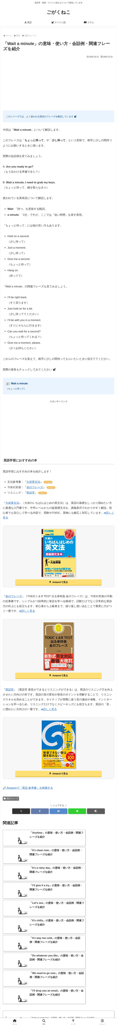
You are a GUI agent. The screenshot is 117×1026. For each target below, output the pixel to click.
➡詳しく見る (27, 610)
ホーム (20, 1011)
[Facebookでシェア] (40, 811)
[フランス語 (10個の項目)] (83, 986)
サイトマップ (96, 1011)
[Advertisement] (58, 82)
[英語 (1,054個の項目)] (11, 981)
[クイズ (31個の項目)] (73, 981)
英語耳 (30, 492)
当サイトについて (59, 1011)
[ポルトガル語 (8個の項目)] (14, 991)
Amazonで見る (60, 582)
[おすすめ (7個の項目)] (69, 991)
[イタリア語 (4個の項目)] (15, 996)
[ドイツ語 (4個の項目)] (38, 996)
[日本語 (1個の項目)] (104, 996)
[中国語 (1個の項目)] (83, 996)
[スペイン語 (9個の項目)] (104, 986)
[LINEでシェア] (77, 811)
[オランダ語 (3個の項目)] (61, 996)
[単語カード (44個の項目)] (54, 981)
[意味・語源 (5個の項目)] (89, 991)
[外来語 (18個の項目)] (106, 981)
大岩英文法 (33, 481)
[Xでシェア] (21, 811)
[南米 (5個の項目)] (106, 991)
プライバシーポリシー (87, 1015)
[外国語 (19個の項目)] (89, 981)
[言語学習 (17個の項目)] (13, 986)
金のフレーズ (35, 487)
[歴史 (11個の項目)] (64, 986)
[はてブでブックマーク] (58, 811)
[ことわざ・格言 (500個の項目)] (32, 981)
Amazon (48, 482)
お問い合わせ (30, 1015)
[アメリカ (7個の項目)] (34, 991)
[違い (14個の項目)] (30, 986)
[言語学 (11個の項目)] (47, 986)
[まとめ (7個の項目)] (52, 991)
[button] (96, 811)
